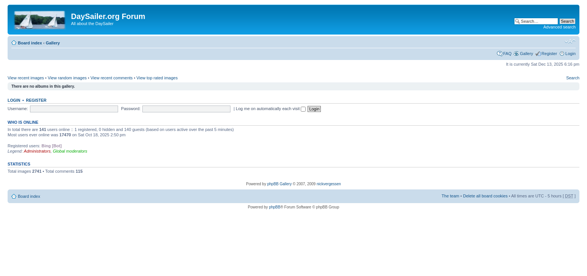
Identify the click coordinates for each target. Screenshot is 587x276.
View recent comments (111, 78)
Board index (30, 43)
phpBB (274, 207)
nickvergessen (329, 184)
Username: (18, 108)
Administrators (37, 151)
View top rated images (157, 78)
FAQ (507, 53)
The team (450, 196)
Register (549, 53)
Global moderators (70, 151)
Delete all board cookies (485, 196)
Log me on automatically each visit (271, 108)
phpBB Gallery (279, 184)
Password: (130, 108)
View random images (67, 78)
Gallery (53, 43)
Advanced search (559, 27)
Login (570, 53)
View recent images (26, 78)
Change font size (570, 41)
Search (572, 78)
